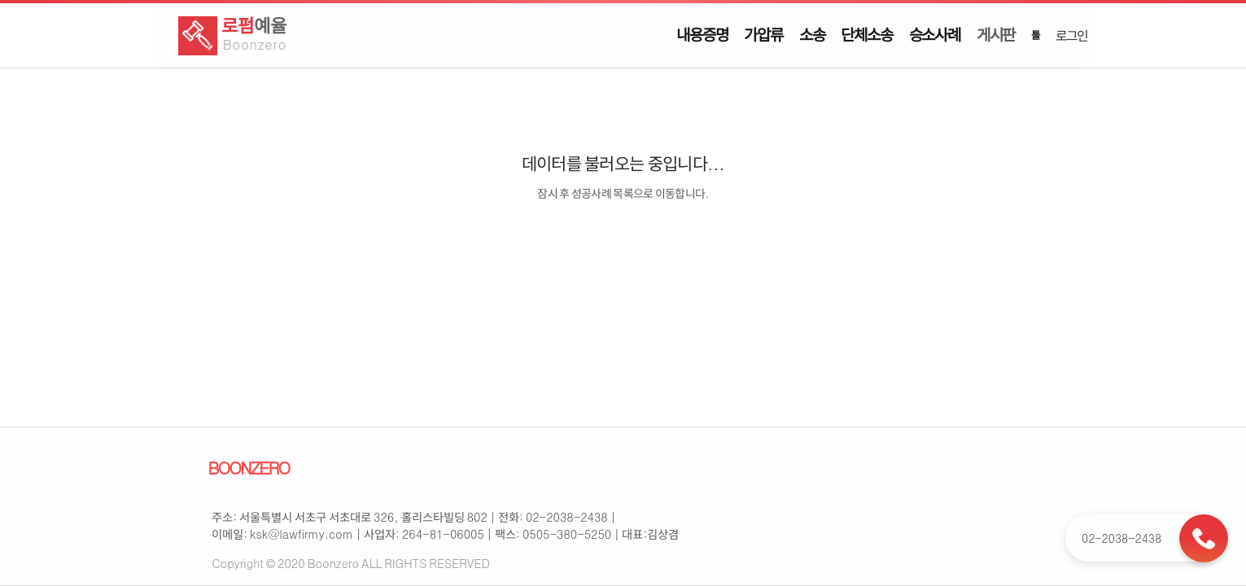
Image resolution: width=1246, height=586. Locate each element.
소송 (812, 34)
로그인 (1071, 35)
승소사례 (934, 34)
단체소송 (866, 34)
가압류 (763, 34)
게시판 (996, 34)
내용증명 (702, 34)
